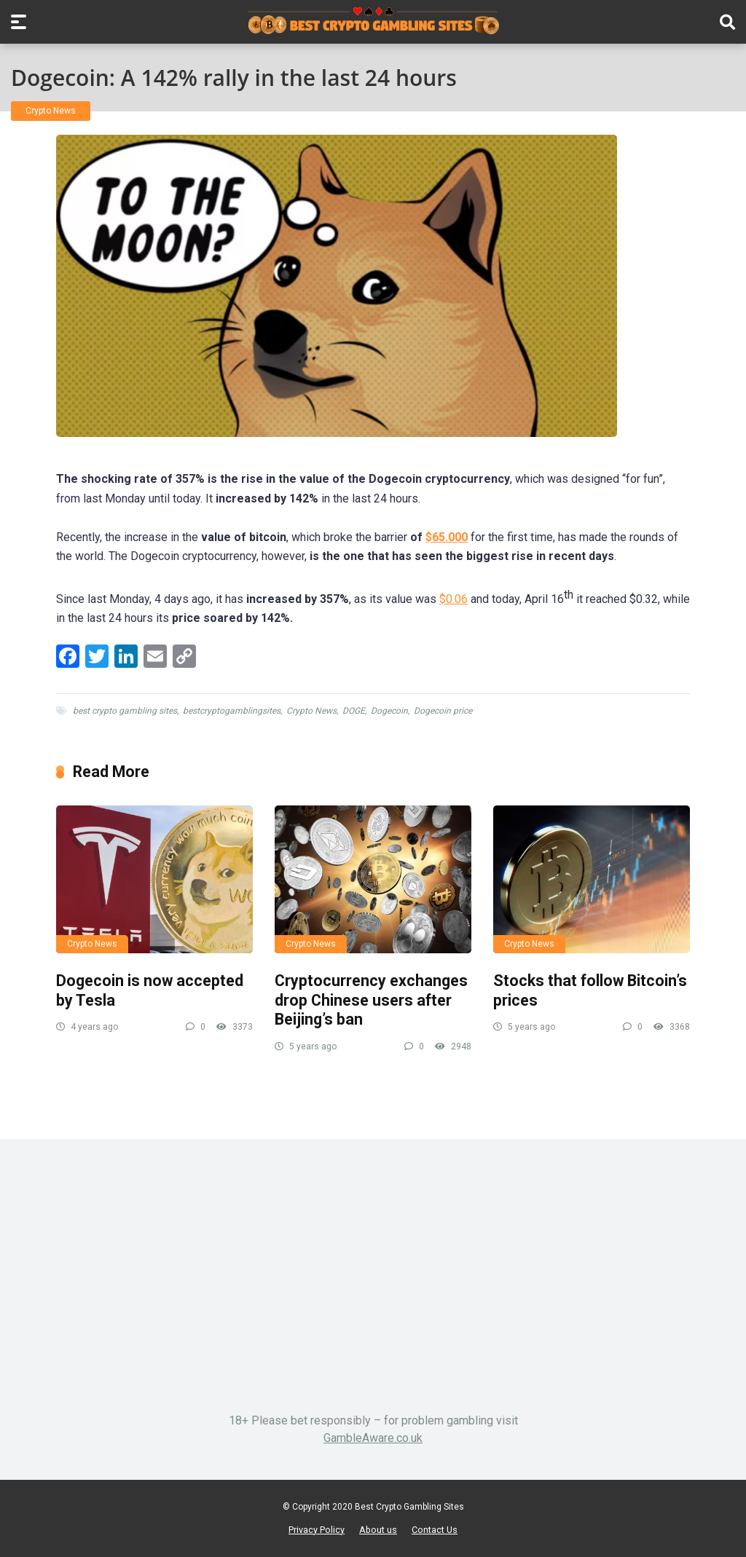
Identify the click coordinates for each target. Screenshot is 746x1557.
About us (378, 1529)
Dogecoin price (443, 711)
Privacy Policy (316, 1529)
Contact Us (435, 1529)
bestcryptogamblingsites (231, 711)
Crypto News (50, 111)
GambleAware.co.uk (373, 1438)
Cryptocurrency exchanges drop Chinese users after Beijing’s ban (371, 999)
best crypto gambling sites (125, 711)
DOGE (353, 711)
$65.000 (446, 537)
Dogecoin (389, 711)
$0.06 (453, 599)
